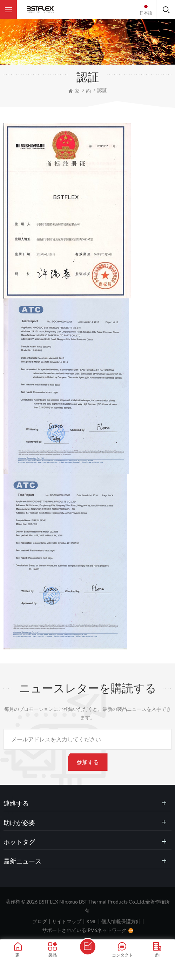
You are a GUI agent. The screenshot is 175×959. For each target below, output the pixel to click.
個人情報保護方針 (121, 921)
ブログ (39, 921)
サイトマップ (66, 921)
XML (91, 921)
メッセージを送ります (87, 946)
